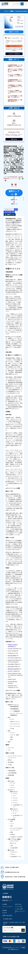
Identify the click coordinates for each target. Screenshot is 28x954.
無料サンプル (14, 193)
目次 (16, 209)
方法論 (12, 211)
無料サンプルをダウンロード (14, 46)
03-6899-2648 (7, 919)
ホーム (6, 11)
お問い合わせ (14, 139)
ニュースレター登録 (8, 927)
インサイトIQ (18, 906)
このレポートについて (8, 209)
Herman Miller (12, 655)
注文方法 (4, 912)
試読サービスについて (20, 912)
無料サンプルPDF (14, 32)
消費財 (12, 11)
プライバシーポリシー (7, 907)
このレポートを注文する (14, 53)
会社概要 (4, 904)
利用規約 (4, 910)
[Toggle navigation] (25, 4)
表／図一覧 (7, 211)
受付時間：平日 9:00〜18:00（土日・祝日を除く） (14, 923)
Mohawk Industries (13, 669)
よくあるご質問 (19, 909)
